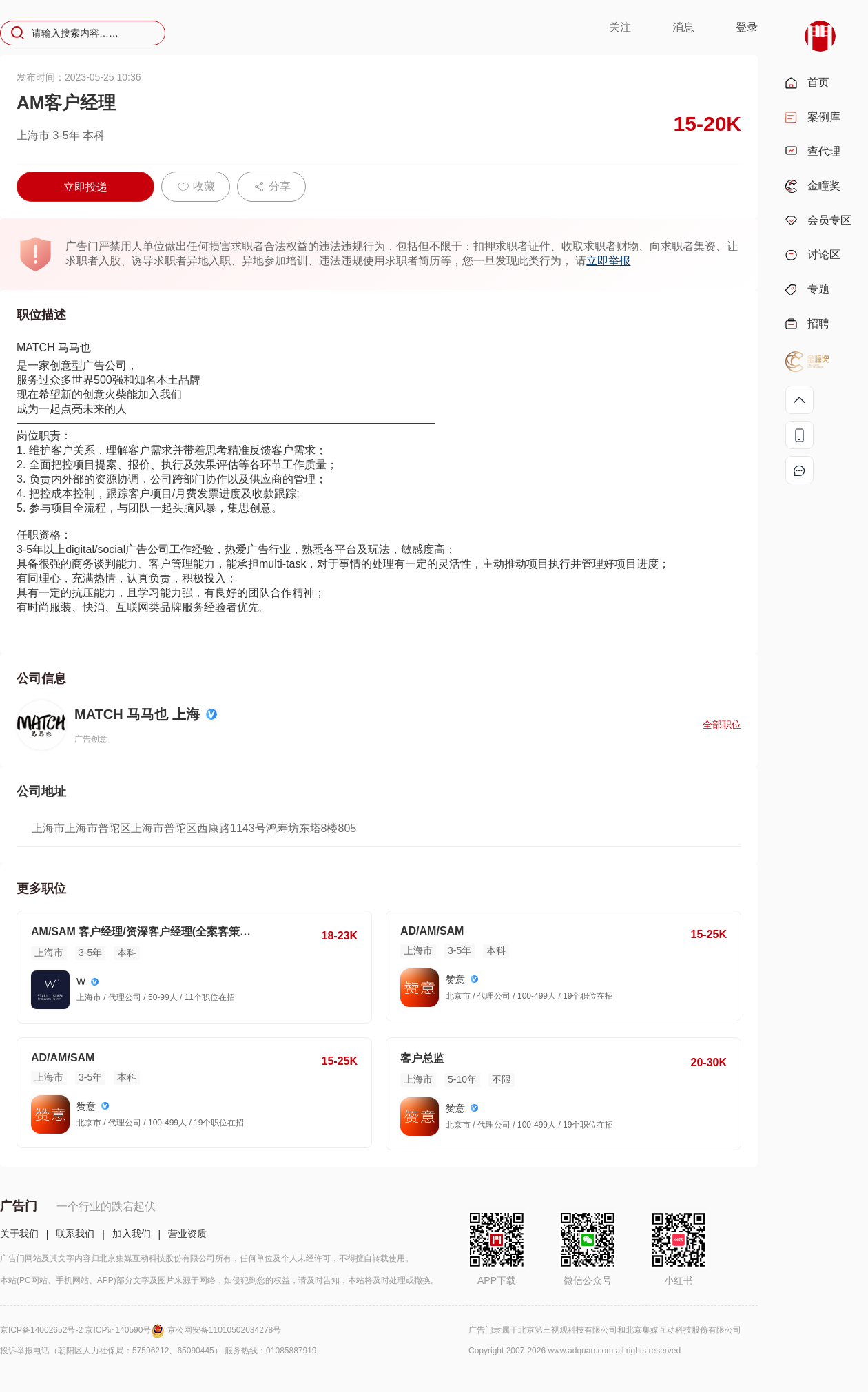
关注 (620, 27)
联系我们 (75, 1233)
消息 (683, 27)
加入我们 (131, 1233)
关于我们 (19, 1233)
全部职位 (722, 724)
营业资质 (187, 1233)
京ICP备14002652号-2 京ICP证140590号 (83, 1330)
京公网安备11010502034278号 (224, 1330)
